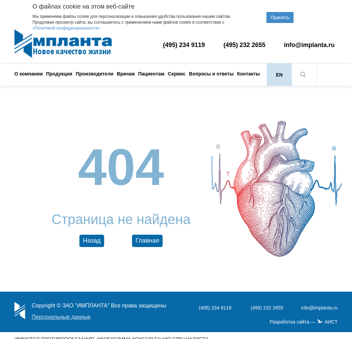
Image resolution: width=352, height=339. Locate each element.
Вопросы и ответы (211, 74)
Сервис (176, 74)
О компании (28, 74)
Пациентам (151, 74)
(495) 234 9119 (184, 45)
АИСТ (331, 322)
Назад (92, 240)
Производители (94, 74)
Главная (147, 240)
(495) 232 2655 (244, 45)
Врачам (126, 74)
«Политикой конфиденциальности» (66, 28)
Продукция (59, 74)
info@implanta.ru (309, 45)
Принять (280, 17)
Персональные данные (61, 317)
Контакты (248, 74)
